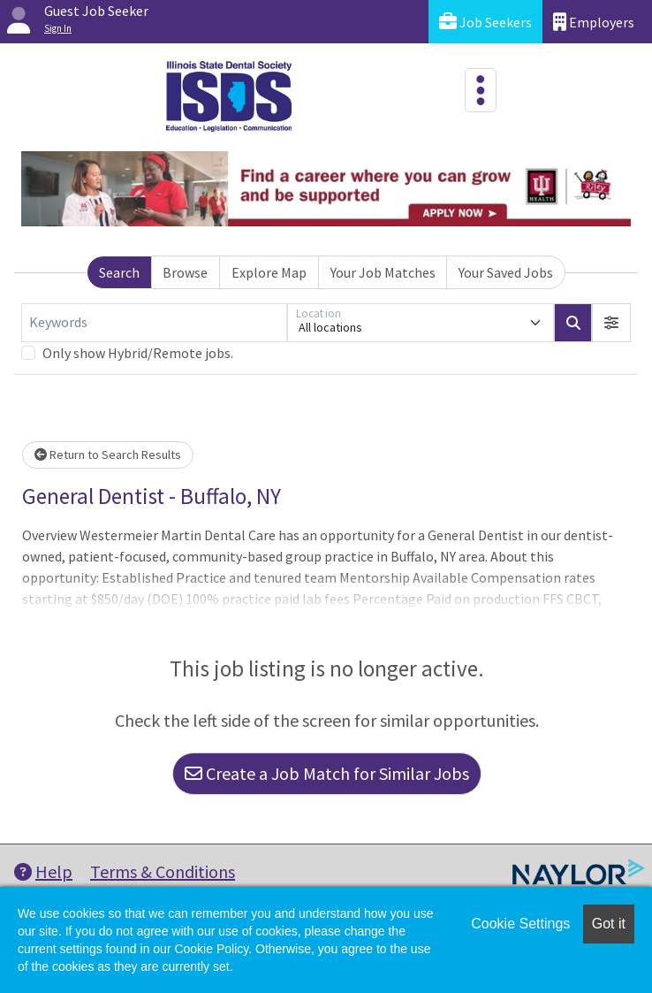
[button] (611, 322)
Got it (608, 923)
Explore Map (269, 272)
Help (43, 871)
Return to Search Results (107, 454)
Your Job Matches (383, 272)
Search (119, 272)
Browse (185, 272)
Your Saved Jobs (506, 272)
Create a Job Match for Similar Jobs (327, 773)
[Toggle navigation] (481, 90)
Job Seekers (485, 22)
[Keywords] (154, 322)
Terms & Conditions (162, 871)
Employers (593, 22)
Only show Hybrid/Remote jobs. (137, 353)
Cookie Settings (520, 923)
